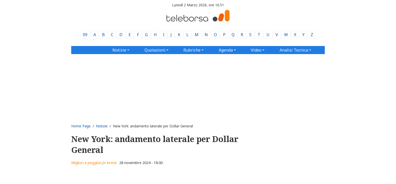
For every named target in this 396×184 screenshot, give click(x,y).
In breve (110, 162)
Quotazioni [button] (154, 50)
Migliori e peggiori (86, 162)
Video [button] (256, 50)
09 (85, 34)
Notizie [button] (119, 50)
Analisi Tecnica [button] (294, 50)
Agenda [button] (226, 50)
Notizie (102, 126)
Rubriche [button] (192, 50)
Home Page (81, 126)
